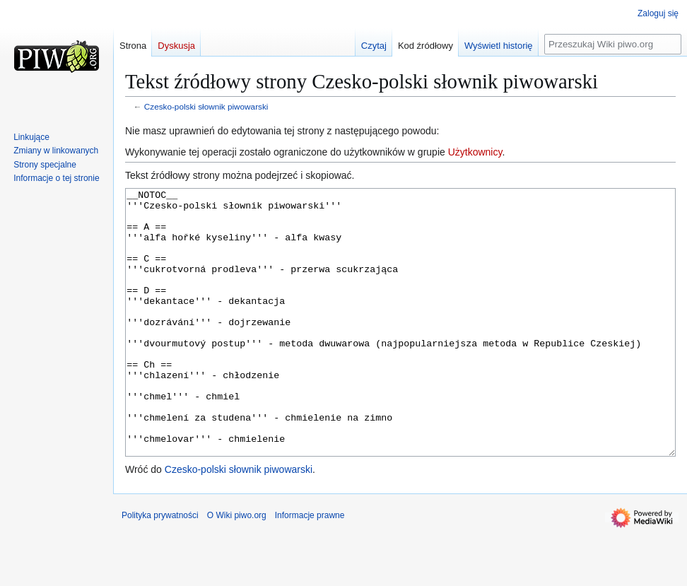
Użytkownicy (475, 152)
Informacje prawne (310, 568)
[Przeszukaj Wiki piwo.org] (612, 44)
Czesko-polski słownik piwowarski (206, 106)
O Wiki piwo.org (236, 568)
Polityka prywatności (160, 568)
